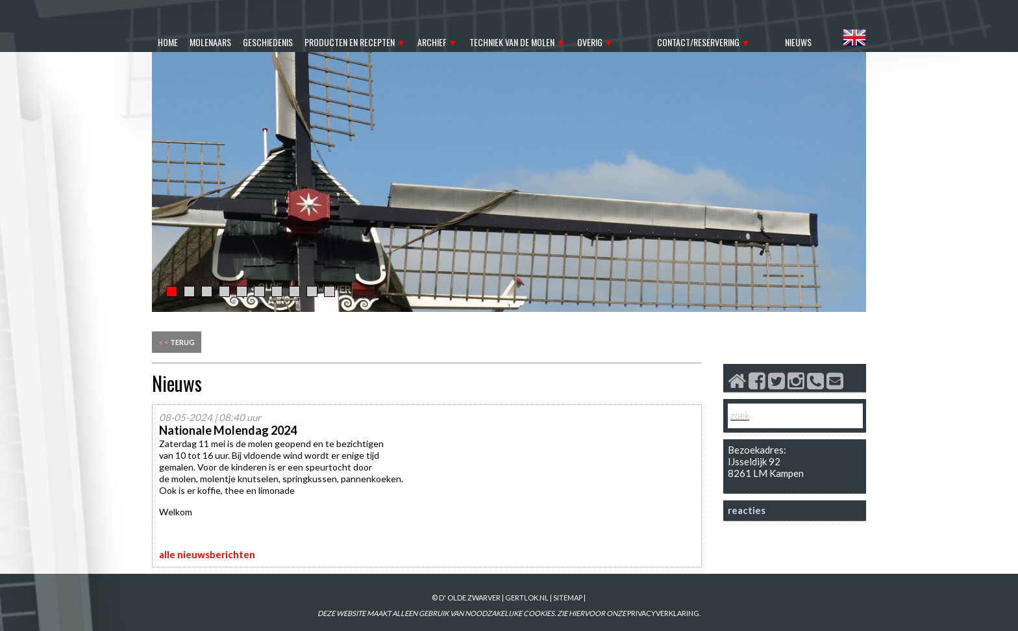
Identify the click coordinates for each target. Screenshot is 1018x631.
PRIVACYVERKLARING (663, 613)
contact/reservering (698, 42)
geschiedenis (268, 42)
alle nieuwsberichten (207, 554)
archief (432, 42)
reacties (746, 510)
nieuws (798, 42)
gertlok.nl (527, 597)
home (168, 42)
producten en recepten (349, 42)
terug (176, 342)
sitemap (567, 597)
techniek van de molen (511, 42)
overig (589, 42)
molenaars (210, 42)
